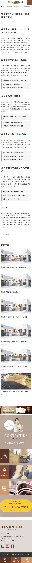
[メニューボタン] (29, 2)
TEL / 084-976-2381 (7, 538)
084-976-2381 (18, 507)
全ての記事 (11, 21)
